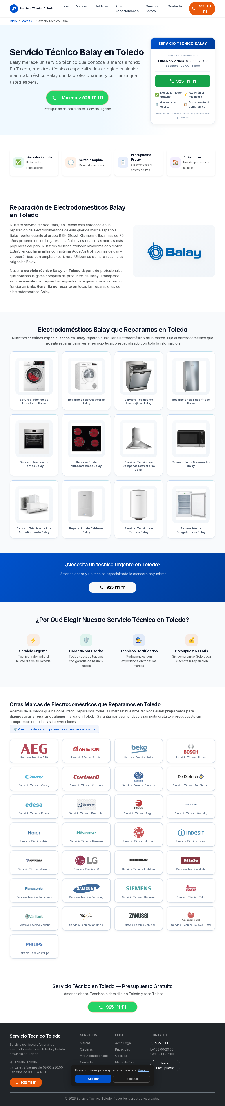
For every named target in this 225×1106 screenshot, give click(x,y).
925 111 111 (201, 8)
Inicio (64, 6)
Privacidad (122, 1049)
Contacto (175, 6)
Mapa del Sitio (125, 1062)
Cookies (121, 1056)
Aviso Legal (123, 1043)
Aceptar (93, 1078)
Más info (143, 1070)
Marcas (81, 6)
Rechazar (131, 1078)
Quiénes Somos (152, 8)
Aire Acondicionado (127, 8)
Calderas (101, 6)
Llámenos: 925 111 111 (77, 98)
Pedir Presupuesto (165, 1065)
